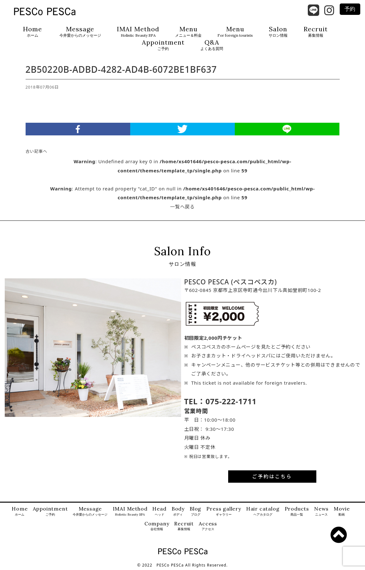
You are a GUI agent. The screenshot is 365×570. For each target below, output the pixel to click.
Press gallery (223, 511)
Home (32, 32)
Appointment (163, 45)
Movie (342, 511)
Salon (278, 32)
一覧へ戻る (182, 206)
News (321, 511)
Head (159, 511)
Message (80, 32)
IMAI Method (138, 32)
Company (156, 526)
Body (178, 511)
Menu (188, 32)
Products (297, 511)
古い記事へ (36, 151)
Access (208, 526)
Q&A (211, 45)
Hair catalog (263, 511)
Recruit (316, 32)
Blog (195, 511)
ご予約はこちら (272, 476)
